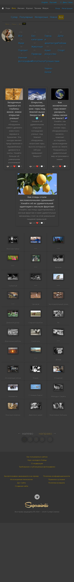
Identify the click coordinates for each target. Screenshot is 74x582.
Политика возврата (56, 542)
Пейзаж (62, 43)
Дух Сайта (21, 542)
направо (45, 493)
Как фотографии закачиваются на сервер (21, 535)
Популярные (26, 17)
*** (35, 255)
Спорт (61, 50)
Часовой (35, 328)
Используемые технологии (21, 538)
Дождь (58, 401)
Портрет (23, 50)
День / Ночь (65, 2)
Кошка (35, 425)
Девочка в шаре (35, 474)
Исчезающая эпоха (13, 425)
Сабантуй (13, 303)
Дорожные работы (13, 377)
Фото (7, 24)
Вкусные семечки (13, 474)
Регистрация (67, 8)
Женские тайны (12, 255)
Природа (36, 54)
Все (61, 17)
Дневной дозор (12, 352)
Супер (14, 17)
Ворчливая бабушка (58, 474)
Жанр (21, 43)
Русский (53, 2)
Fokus (14, 24)
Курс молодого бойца (37, 519)
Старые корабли (35, 352)
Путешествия (52, 61)
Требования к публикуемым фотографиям (37, 526)
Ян (58, 352)
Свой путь (35, 377)
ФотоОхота (38, 61)
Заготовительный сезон (58, 328)
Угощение (58, 425)
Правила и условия (56, 538)
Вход (57, 8)
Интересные (41, 17)
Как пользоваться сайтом (37, 516)
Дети (60, 35)
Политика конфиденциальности (56, 535)
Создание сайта (21, 545)
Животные (37, 46)
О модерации (37, 522)
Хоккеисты (13, 450)
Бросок (58, 279)
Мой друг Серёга (58, 450)
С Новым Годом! (36, 448)
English (45, 2)
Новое (53, 17)
